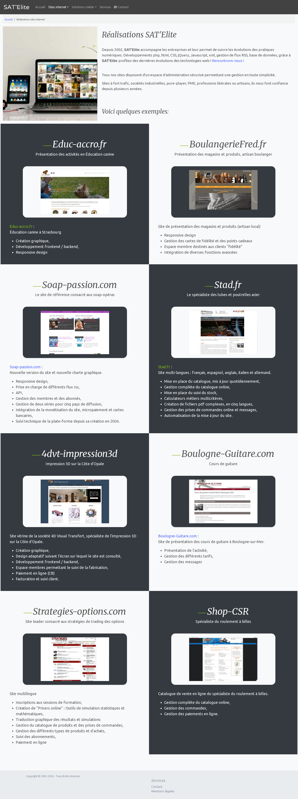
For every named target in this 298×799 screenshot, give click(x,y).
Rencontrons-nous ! (228, 61)
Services (105, 7)
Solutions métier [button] (83, 7)
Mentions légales (162, 791)
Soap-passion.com (25, 367)
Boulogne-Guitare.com (177, 536)
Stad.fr (164, 367)
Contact (121, 7)
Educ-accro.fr (21, 226)
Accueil (40, 7)
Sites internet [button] (57, 7)
